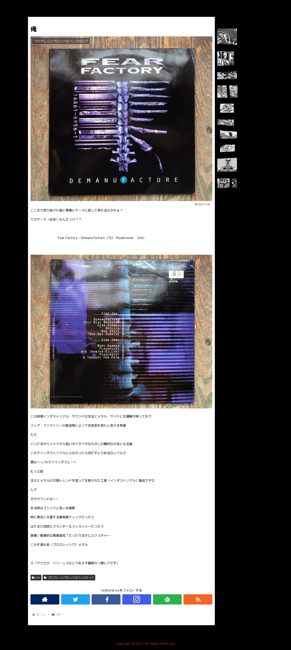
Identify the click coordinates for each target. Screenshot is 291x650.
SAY (36, 577)
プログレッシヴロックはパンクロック (69, 577)
